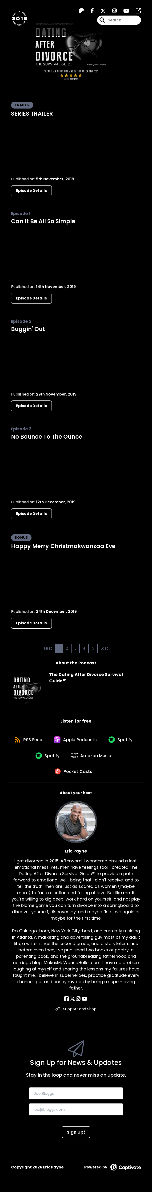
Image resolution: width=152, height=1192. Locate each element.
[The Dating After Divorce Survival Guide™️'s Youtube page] (123, 11)
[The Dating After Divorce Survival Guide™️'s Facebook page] (89, 11)
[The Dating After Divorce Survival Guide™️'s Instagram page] (112, 11)
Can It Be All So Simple (43, 221)
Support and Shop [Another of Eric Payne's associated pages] (76, 1012)
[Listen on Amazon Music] (110, 757)
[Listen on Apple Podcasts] (94, 740)
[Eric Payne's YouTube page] (84, 1002)
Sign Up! (76, 1135)
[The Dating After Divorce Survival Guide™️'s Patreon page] (81, 11)
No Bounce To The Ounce (46, 436)
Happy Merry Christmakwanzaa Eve (63, 546)
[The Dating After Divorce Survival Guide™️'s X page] (100, 11)
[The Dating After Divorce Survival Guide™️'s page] (135, 11)
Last (104, 648)
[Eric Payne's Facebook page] (66, 1002)
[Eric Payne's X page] (72, 1002)
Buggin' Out (28, 329)
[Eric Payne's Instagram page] (78, 1002)
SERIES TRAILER (32, 113)
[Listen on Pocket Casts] (73, 774)
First (48, 648)
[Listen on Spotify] (28, 757)
